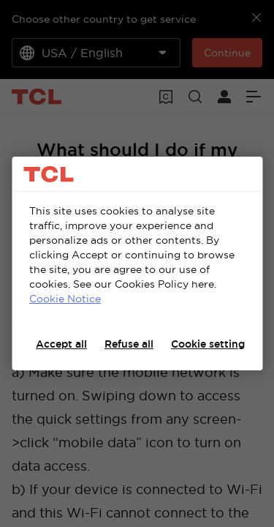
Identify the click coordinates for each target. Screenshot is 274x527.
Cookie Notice (65, 298)
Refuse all (128, 344)
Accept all (61, 344)
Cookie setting (208, 344)
